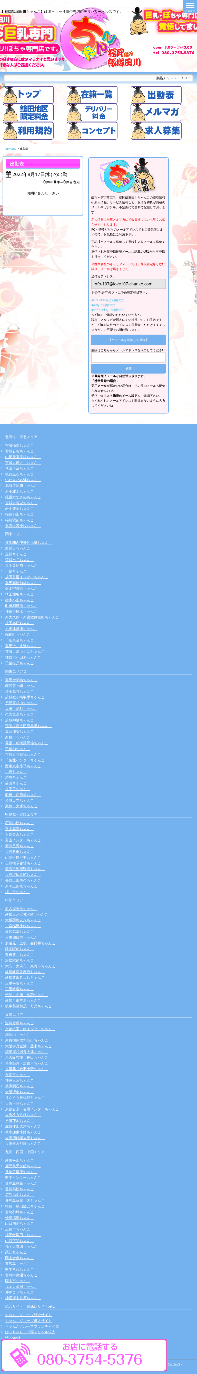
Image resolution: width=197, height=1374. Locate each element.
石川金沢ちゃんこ (19, 834)
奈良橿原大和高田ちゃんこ (26, 1040)
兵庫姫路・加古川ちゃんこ (26, 1063)
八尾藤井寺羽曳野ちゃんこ (26, 1068)
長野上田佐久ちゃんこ (23, 880)
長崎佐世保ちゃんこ (21, 1171)
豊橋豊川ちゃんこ (19, 954)
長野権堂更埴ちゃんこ (23, 863)
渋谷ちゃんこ (16, 777)
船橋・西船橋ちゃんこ (23, 794)
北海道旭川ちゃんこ (21, 485)
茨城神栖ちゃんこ (19, 720)
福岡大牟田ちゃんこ (21, 1286)
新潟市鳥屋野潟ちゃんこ (25, 868)
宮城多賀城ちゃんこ (21, 502)
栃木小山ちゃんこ (19, 599)
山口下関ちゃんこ (19, 1240)
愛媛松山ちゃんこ (19, 1160)
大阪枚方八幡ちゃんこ (23, 1114)
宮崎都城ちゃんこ (19, 1212)
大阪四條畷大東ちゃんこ (25, 1137)
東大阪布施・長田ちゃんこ (26, 1057)
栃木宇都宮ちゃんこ (21, 588)
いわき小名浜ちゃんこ (23, 479)
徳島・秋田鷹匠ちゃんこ (25, 1206)
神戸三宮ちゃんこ (19, 1080)
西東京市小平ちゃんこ (23, 765)
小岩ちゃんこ (16, 771)
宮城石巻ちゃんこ (19, 451)
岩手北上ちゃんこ (19, 491)
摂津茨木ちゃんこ (19, 1120)
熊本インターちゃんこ (23, 1177)
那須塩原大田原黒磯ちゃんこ (28, 725)
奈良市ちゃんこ (17, 1074)
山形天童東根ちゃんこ (23, 456)
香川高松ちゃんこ (19, 1188)
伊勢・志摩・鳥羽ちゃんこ (26, 994)
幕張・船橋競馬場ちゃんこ (26, 742)
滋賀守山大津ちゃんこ (23, 1126)
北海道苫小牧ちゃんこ (23, 525)
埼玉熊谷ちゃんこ (19, 594)
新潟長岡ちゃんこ (19, 845)
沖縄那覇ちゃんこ (19, 1217)
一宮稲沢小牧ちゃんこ (23, 925)
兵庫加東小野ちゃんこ (23, 1132)
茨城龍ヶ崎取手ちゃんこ (25, 697)
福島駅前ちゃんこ (19, 520)
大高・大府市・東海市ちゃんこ (30, 966)
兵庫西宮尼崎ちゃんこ (23, 1143)
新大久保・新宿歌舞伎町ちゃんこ (32, 617)
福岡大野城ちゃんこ (21, 1246)
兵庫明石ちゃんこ (19, 1085)
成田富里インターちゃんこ (26, 576)
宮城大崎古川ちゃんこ (23, 462)
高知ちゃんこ (16, 1251)
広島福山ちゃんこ (19, 1194)
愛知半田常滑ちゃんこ (23, 1000)
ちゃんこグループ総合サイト (28, 1314)
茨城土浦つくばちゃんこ (25, 651)
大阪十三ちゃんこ (19, 1103)
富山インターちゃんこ (23, 840)
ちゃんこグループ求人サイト (28, 1320)
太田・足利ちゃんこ (21, 708)
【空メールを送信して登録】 (129, 340)
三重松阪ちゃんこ (19, 983)
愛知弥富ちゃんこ (19, 931)
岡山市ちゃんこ (17, 1280)
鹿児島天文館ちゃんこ (23, 1165)
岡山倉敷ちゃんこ (19, 1257)
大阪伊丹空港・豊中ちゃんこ (28, 1046)
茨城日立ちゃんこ (19, 800)
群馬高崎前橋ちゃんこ (23, 582)
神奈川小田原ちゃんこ (23, 657)
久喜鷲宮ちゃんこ (19, 714)
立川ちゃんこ (16, 554)
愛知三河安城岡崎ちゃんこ (26, 914)
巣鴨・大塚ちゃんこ (21, 805)
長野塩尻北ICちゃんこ (23, 874)
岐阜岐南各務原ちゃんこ (25, 971)
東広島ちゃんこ (17, 1263)
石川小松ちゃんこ (19, 822)
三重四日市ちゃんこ (21, 937)
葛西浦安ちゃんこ (19, 731)
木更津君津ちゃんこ (21, 628)
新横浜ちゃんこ (17, 737)
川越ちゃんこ (16, 571)
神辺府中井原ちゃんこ (23, 1297)
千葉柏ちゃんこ (17, 748)
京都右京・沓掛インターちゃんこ (32, 1109)
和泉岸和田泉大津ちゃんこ (26, 1051)
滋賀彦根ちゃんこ (19, 1022)
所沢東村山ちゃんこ (21, 702)
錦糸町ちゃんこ (17, 634)
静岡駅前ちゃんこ (19, 948)
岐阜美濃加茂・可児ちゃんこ (28, 1006)
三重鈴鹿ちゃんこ (19, 988)
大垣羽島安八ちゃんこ (23, 919)
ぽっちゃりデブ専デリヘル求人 (30, 1331)
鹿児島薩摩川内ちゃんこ (25, 1200)
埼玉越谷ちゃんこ (19, 691)
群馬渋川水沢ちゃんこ (23, 645)
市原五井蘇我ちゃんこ (23, 754)
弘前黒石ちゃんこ (19, 474)
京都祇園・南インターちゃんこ (30, 1028)
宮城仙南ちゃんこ (19, 445)
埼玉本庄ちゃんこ (19, 622)
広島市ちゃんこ (17, 1229)
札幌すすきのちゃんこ (23, 496)
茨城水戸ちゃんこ (19, 559)
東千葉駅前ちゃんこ (21, 565)
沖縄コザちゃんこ (19, 1292)
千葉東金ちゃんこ (19, 640)
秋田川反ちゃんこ (19, 468)
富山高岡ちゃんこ (19, 828)
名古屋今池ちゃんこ (21, 908)
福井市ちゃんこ (17, 891)
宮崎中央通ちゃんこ (21, 1275)
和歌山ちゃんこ (17, 1034)
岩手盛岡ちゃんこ (19, 508)
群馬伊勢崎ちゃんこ (21, 679)
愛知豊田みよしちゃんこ (25, 977)
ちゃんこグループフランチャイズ (32, 1326)
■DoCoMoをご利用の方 (107, 300)
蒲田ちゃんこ (16, 783)
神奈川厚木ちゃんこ (21, 611)
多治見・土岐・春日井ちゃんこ (30, 943)
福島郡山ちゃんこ (19, 514)
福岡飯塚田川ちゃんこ (23, 1234)
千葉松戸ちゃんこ (19, 662)
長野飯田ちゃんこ (19, 851)
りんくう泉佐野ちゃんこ (25, 1097)
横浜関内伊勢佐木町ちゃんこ (28, 542)
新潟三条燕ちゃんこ (21, 886)
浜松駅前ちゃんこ (19, 960)
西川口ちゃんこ (17, 548)
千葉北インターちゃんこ (25, 760)
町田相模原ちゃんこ (21, 605)
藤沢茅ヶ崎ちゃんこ (21, 685)
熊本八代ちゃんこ (19, 1269)
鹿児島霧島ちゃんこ (21, 1183)
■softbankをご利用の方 (107, 310)
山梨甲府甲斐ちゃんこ (23, 857)
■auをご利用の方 (103, 305)
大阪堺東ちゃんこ (19, 1091)
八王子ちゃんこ (17, 788)
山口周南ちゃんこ (19, 1223)
